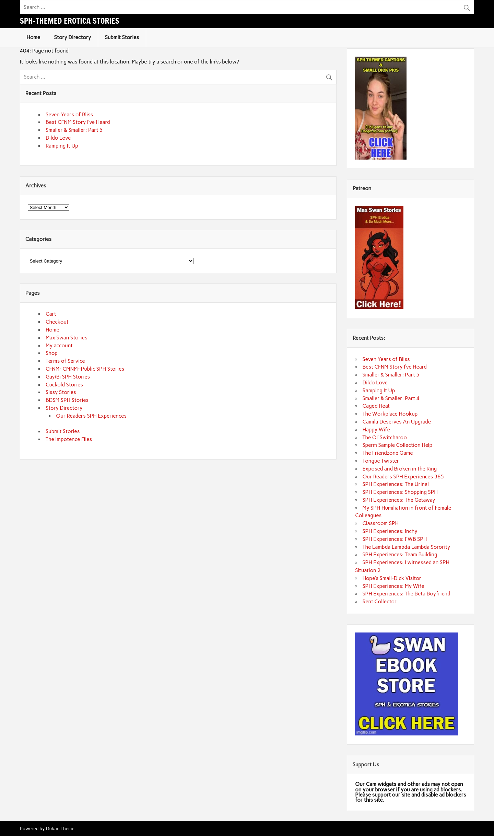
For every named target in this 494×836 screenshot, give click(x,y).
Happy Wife (376, 430)
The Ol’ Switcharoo (384, 437)
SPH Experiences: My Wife (393, 586)
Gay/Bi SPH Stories (68, 377)
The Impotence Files (69, 439)
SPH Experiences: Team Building (399, 554)
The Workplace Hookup (389, 414)
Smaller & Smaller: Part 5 (74, 130)
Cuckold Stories (64, 385)
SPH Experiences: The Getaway (398, 500)
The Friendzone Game (387, 453)
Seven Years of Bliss (69, 115)
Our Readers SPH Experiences (91, 416)
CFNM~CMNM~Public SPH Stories (85, 369)
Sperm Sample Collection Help (397, 445)
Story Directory (72, 37)
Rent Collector (379, 602)
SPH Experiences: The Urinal (395, 484)
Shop (52, 353)
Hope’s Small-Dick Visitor (391, 578)
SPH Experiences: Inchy (389, 531)
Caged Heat (376, 406)
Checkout (57, 322)
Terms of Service (65, 361)
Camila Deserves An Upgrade (396, 422)
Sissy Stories (61, 392)
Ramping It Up (62, 146)
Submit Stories (122, 37)
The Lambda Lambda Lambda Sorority (406, 547)
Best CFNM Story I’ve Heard (78, 122)
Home (33, 37)
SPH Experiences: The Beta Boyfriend (406, 594)
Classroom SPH (380, 523)
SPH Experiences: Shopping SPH (399, 492)
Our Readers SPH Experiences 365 (403, 477)
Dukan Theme (60, 828)
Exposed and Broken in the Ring (399, 469)
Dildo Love (58, 138)
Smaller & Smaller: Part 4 (390, 398)
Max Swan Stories (66, 338)
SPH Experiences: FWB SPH (394, 539)
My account (59, 345)
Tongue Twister (380, 461)
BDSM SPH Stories (67, 400)
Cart (51, 314)
